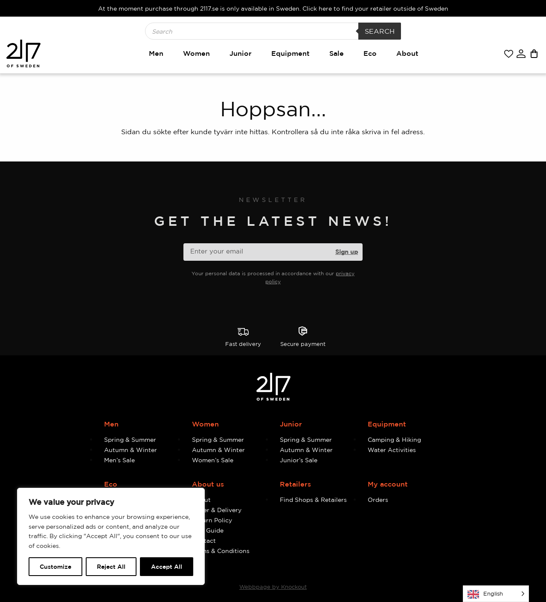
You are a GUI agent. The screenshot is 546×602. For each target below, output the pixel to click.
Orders (378, 499)
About (407, 53)
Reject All (111, 566)
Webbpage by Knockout (273, 587)
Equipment (290, 53)
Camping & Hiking (394, 439)
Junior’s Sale (298, 460)
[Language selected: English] (496, 593)
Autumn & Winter (130, 449)
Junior (240, 53)
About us (208, 484)
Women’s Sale (212, 460)
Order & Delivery (216, 510)
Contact (204, 540)
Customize (55, 566)
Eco (370, 53)
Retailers (295, 484)
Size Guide (208, 530)
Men (156, 53)
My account (388, 484)
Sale (336, 53)
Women (196, 53)
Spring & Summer (130, 439)
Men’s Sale (119, 460)
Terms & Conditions (221, 550)
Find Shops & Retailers (313, 499)
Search (380, 31)
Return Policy (212, 520)
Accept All (166, 566)
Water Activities (392, 449)
